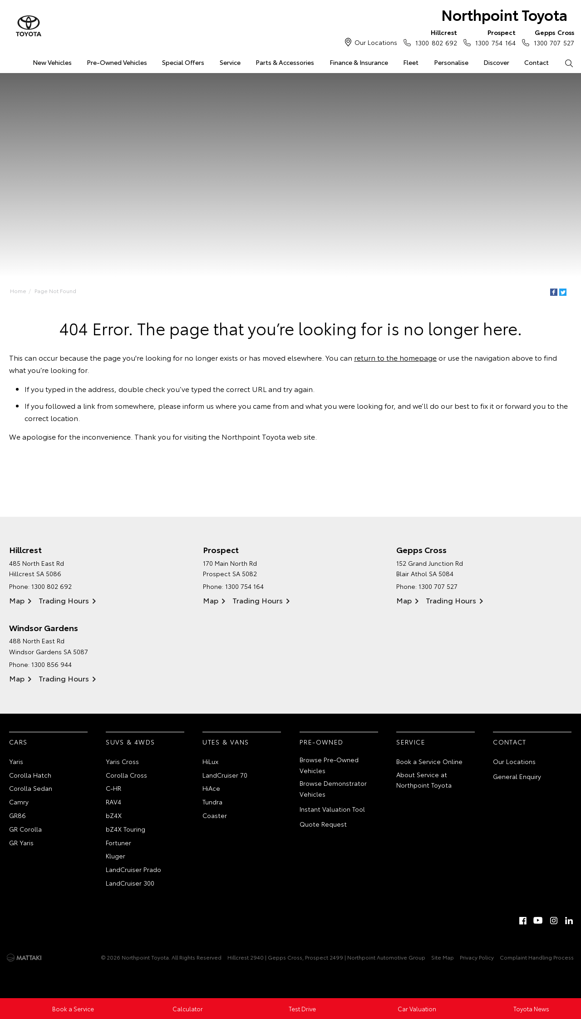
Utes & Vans (225, 741)
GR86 (17, 815)
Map (17, 600)
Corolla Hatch (30, 774)
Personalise (451, 62)
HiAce (211, 788)
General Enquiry (517, 776)
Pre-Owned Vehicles (117, 62)
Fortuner (118, 842)
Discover (496, 62)
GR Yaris (21, 842)
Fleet (411, 62)
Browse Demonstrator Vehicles (333, 789)
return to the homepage (395, 357)
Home (18, 290)
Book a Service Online (429, 761)
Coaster (214, 815)
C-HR (113, 788)
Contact (536, 62)
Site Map (442, 957)
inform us (198, 405)
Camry (19, 801)
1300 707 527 (552, 37)
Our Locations (376, 42)
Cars (18, 741)
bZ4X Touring (125, 828)
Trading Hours (64, 600)
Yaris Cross (122, 761)
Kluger (115, 855)
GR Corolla (25, 828)
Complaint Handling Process (537, 957)
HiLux (210, 761)
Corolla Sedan (30, 788)
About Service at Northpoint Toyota (424, 780)
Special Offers (183, 62)
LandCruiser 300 (130, 882)
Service (230, 62)
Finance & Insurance (359, 62)
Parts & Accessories (285, 62)
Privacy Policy (477, 957)
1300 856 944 (51, 664)
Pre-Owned (322, 741)
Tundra (212, 801)
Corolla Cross (126, 774)
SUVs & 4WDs (130, 741)
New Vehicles (52, 62)
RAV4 (113, 801)
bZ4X (114, 815)
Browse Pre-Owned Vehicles (329, 765)
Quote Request (323, 823)
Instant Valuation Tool (332, 808)
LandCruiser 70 (224, 774)
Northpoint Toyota (504, 14)
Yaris (16, 761)
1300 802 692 (434, 37)
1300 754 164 (493, 37)
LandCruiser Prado (133, 869)
